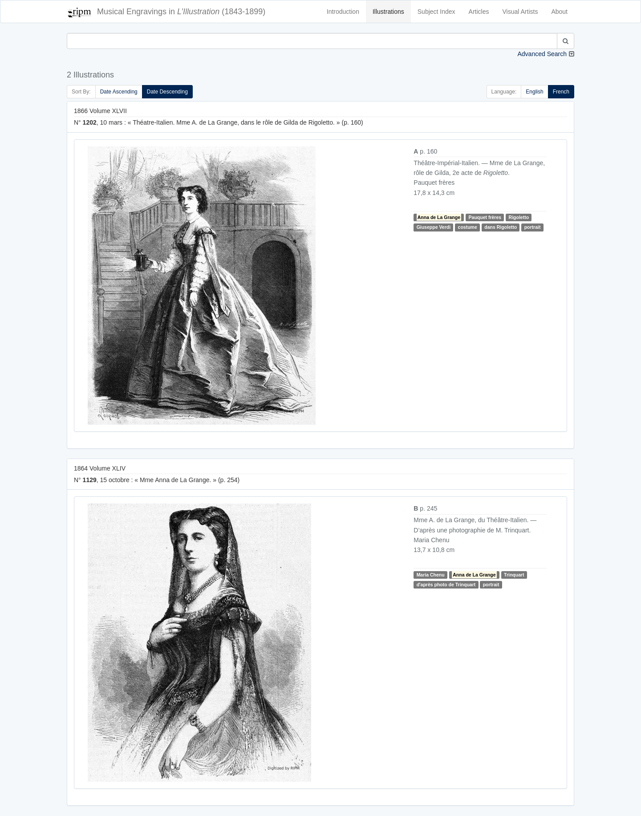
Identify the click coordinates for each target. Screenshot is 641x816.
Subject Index (436, 11)
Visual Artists (520, 11)
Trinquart (514, 574)
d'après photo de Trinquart (446, 584)
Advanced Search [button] (542, 53)
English (534, 92)
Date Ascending (119, 92)
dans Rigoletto (500, 227)
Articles (479, 11)
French (561, 92)
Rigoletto (519, 217)
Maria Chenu (431, 574)
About (559, 11)
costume (467, 227)
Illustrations (388, 11)
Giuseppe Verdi (433, 227)
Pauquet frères (485, 217)
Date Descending (167, 92)
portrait (532, 227)
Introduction (343, 11)
